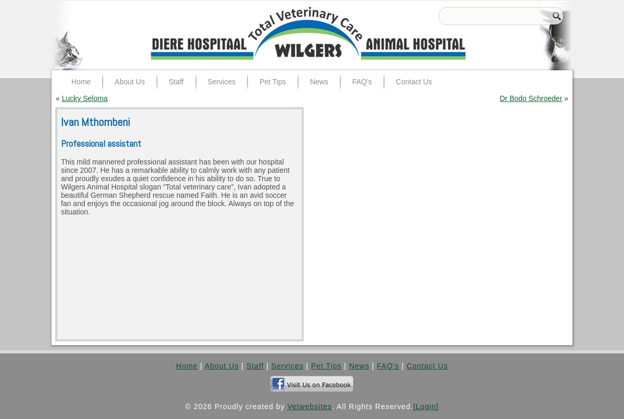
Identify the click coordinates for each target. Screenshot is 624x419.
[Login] (426, 406)
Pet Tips (272, 82)
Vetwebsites (310, 406)
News (319, 82)
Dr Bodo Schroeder (531, 98)
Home (81, 82)
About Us (130, 82)
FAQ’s (362, 82)
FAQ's (388, 366)
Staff (176, 82)
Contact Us (414, 82)
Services (222, 82)
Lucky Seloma (85, 98)
